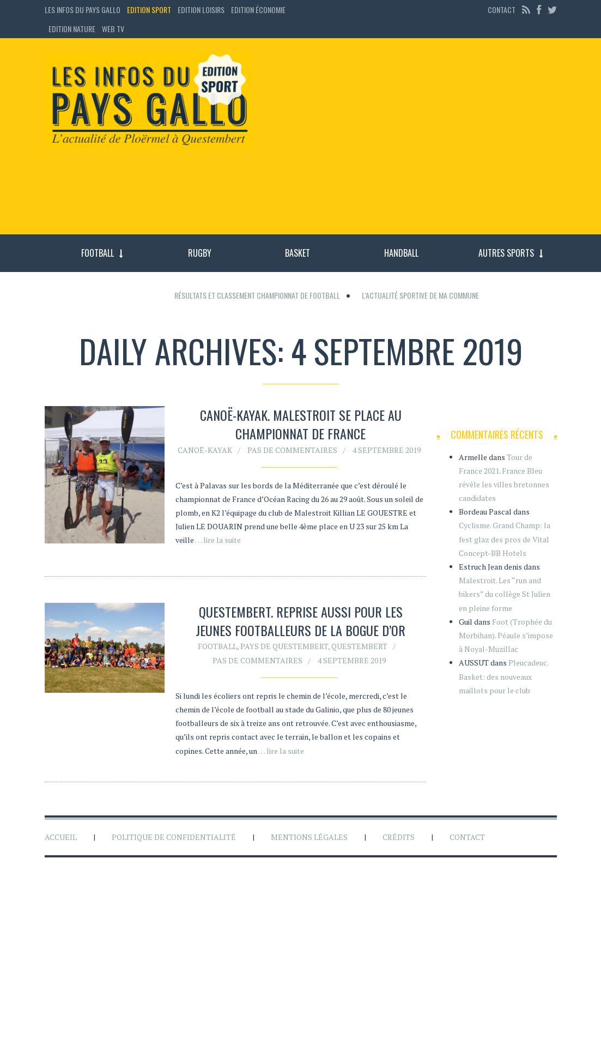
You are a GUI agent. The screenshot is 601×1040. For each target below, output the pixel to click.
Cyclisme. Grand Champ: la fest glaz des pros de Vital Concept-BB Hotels (504, 539)
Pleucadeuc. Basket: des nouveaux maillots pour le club (503, 676)
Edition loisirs (201, 9)
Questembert (359, 648)
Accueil (61, 837)
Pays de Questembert (284, 648)
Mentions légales (309, 837)
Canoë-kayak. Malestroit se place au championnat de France (301, 424)
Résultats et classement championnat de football (257, 295)
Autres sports (506, 252)
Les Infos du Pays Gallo (82, 9)
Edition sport (149, 9)
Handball (401, 252)
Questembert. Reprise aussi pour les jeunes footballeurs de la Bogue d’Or (300, 623)
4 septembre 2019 (387, 450)
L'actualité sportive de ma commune (420, 295)
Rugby (199, 252)
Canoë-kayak (205, 450)
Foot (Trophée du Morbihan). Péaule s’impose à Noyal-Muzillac (506, 635)
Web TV (113, 28)
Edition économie (258, 9)
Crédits (399, 837)
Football (97, 252)
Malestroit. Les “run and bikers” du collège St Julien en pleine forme (504, 594)
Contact (501, 9)
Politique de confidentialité (174, 837)
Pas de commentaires (292, 450)
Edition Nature (71, 28)
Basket (297, 252)
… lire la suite (218, 540)
